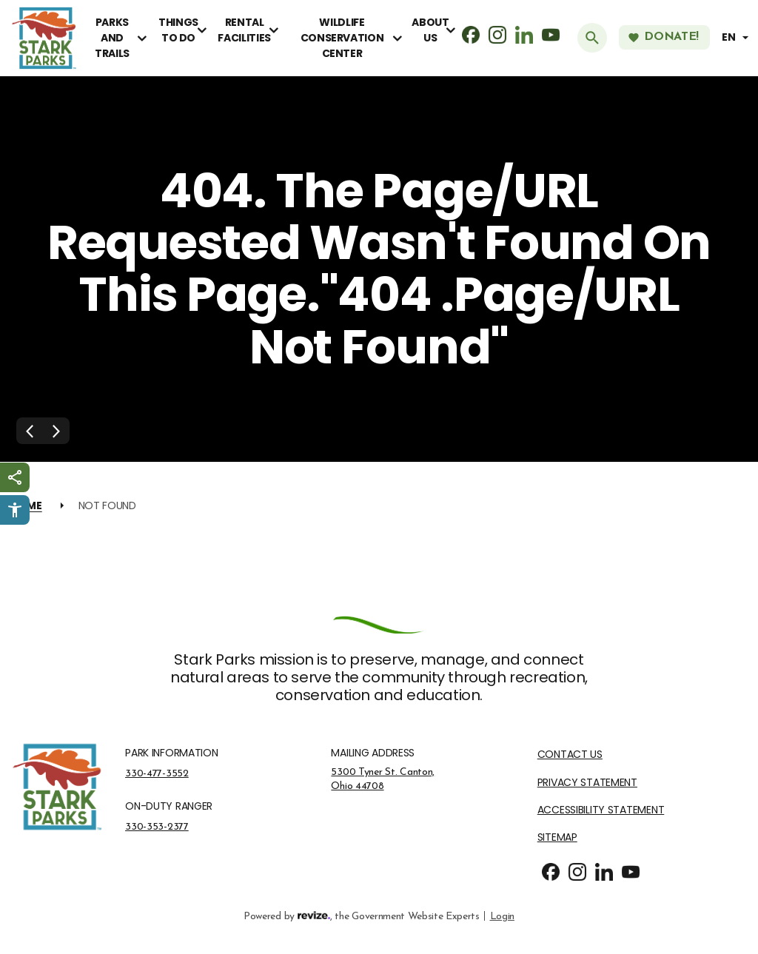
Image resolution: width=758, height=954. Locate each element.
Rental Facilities (244, 30)
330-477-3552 (157, 773)
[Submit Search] (592, 38)
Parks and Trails (112, 38)
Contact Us (570, 755)
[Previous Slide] (29, 430)
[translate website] (737, 37)
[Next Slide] (56, 430)
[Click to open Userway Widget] (15, 510)
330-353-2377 (157, 827)
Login (502, 915)
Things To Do (178, 30)
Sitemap (557, 837)
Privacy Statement (587, 783)
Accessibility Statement (601, 810)
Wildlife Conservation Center (342, 38)
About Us (430, 30)
